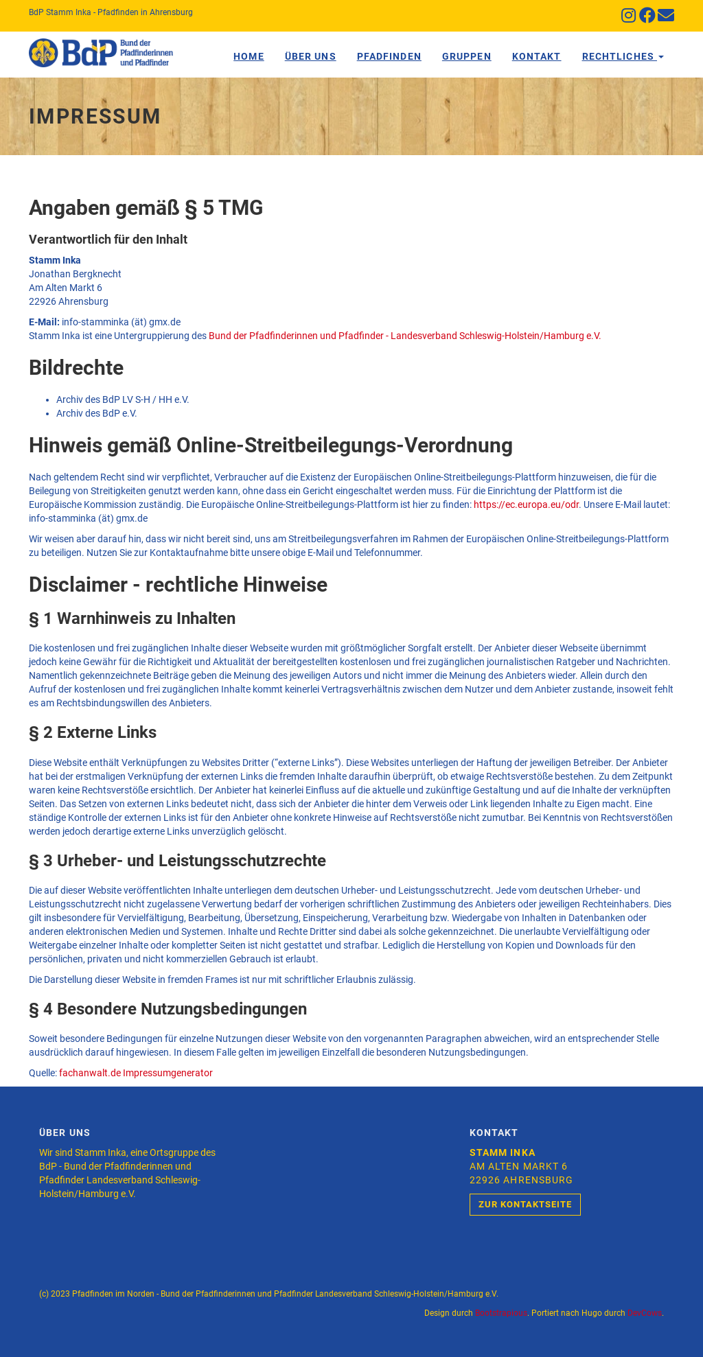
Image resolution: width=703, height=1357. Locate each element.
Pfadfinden (389, 56)
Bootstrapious (501, 1313)
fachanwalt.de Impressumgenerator (136, 1072)
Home (248, 56)
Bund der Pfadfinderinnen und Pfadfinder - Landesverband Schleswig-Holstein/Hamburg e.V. (405, 335)
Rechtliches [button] (623, 56)
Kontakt (537, 56)
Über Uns (310, 56)
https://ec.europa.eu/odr (526, 504)
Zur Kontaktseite (526, 1204)
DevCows (644, 1313)
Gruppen (467, 56)
